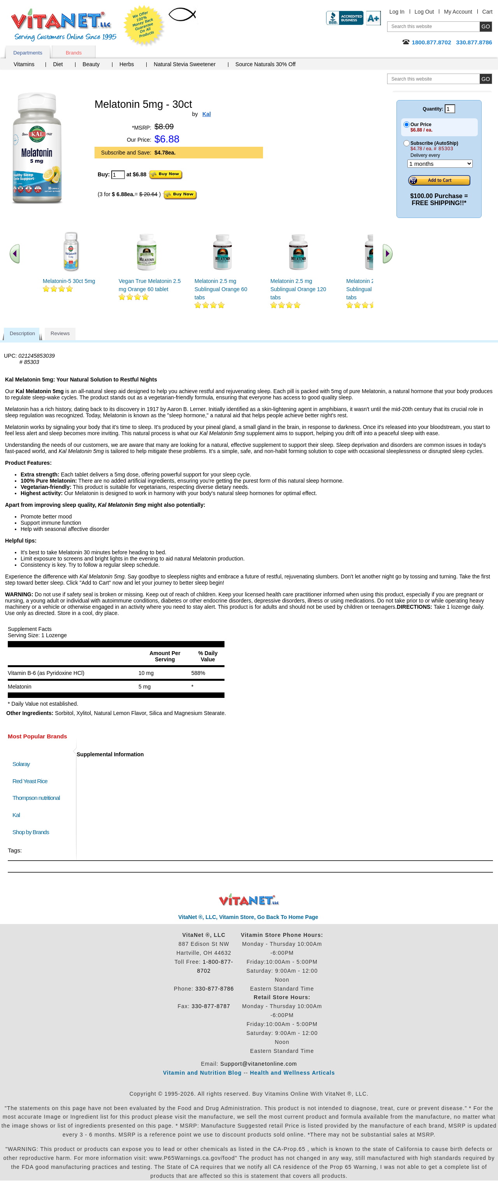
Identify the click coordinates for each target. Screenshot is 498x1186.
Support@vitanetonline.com (258, 1064)
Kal (16, 815)
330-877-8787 (211, 1006)
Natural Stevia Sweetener (185, 64)
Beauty (91, 64)
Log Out (424, 12)
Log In (397, 12)
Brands (74, 53)
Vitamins (24, 64)
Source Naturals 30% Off (265, 64)
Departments (27, 53)
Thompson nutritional (36, 797)
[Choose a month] (440, 164)
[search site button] (486, 79)
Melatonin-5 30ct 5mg (69, 281)
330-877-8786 (214, 989)
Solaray (21, 764)
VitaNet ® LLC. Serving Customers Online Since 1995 (63, 25)
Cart (487, 12)
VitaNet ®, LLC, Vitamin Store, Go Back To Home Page (248, 917)
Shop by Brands (32, 832)
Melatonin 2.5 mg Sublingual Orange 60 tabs (221, 289)
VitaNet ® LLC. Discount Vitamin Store (249, 899)
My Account (458, 12)
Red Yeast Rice (29, 781)
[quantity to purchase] (118, 174)
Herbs (126, 64)
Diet (58, 64)
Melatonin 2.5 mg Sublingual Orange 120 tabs (298, 289)
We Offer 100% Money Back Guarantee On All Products (144, 26)
